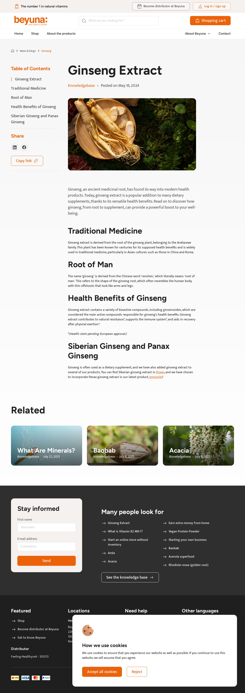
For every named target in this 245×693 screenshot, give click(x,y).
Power (160, 372)
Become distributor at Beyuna (35, 629)
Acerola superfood (178, 556)
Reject (137, 671)
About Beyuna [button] (198, 33)
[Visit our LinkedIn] (14, 147)
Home (18, 33)
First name (24, 519)
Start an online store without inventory (125, 542)
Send (46, 560)
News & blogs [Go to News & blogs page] (28, 51)
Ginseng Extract (116, 523)
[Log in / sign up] (212, 6)
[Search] (119, 21)
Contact (225, 33)
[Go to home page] (12, 50)
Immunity (155, 377)
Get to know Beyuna (28, 637)
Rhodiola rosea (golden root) (185, 565)
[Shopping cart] (210, 20)
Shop (35, 33)
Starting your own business (184, 540)
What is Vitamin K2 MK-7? (122, 531)
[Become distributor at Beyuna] (161, 6)
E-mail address (27, 539)
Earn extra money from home (185, 523)
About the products (61, 33)
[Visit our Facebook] (24, 147)
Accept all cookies (102, 671)
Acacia (109, 561)
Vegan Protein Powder (180, 531)
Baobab (170, 548)
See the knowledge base (130, 577)
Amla (108, 553)
